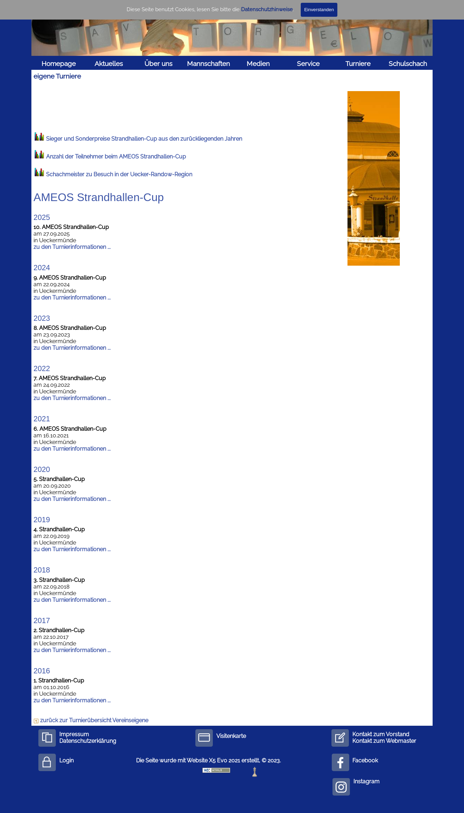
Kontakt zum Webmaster (384, 741)
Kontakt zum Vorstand (380, 734)
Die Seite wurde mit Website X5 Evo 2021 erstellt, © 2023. (208, 760)
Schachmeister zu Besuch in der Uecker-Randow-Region (119, 174)
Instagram (366, 781)
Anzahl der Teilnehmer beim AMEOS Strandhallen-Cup (116, 156)
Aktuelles (109, 63)
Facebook (365, 760)
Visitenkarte (231, 736)
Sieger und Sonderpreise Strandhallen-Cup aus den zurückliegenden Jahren (144, 138)
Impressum (74, 734)
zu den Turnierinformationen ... (72, 247)
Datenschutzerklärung (87, 741)
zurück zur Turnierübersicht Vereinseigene (90, 720)
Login (66, 760)
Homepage (59, 63)
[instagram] (341, 787)
